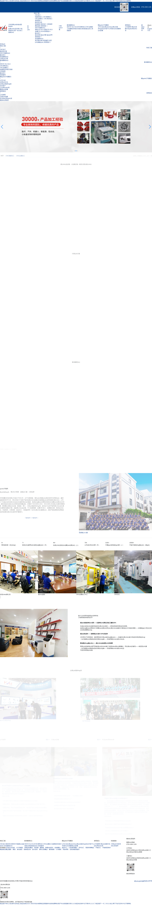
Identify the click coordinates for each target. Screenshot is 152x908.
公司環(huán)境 (113, 28)
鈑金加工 (89, 28)
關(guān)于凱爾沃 (103, 25)
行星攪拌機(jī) (73, 847)
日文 (148, 30)
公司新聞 (128, 27)
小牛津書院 (19, 847)
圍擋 (14, 849)
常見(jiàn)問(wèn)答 (6, 98)
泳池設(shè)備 (10, 847)
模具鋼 (36, 847)
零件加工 (81, 847)
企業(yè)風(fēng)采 (6, 84)
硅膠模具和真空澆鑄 (74, 28)
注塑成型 (49, 24)
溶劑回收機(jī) (28, 847)
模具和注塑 (3, 51)
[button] (74, 150)
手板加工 (98, 847)
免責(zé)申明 (148, 881)
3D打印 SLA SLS (72, 27)
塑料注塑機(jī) (43, 849)
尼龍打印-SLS (48, 29)
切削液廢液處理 (74, 849)
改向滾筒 (35, 849)
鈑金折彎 (49, 35)
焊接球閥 (65, 849)
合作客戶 (105, 28)
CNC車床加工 (48, 18)
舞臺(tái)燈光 (49, 847)
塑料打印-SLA (39, 29)
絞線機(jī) (57, 847)
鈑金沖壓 (44, 35)
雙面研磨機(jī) (90, 847)
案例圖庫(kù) (71, 25)
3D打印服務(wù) (5, 53)
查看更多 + (38, 20)
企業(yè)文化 (107, 27)
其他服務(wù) (4, 56)
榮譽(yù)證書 (4, 89)
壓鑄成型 (38, 26)
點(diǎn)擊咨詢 (5, 884)
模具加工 (44, 24)
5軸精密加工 (39, 17)
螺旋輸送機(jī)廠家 (5, 849)
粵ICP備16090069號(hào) (24, 881)
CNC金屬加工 (39, 18)
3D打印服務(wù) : (40, 27)
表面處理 (46, 40)
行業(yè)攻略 (4, 96)
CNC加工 (3, 49)
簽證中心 (64, 847)
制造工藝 (36, 13)
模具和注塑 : (39, 22)
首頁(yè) (28, 27)
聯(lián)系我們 (142, 27)
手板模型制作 (106, 847)
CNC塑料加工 (81, 27)
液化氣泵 (19, 849)
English (149, 28)
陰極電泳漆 (27, 849)
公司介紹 (100, 27)
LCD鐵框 (58, 849)
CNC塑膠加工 (47, 17)
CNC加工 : (38, 15)
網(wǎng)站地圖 (139, 881)
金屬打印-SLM (39, 31)
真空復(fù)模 (39, 40)
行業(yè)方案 (61, 27)
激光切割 (38, 35)
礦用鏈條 (51, 849)
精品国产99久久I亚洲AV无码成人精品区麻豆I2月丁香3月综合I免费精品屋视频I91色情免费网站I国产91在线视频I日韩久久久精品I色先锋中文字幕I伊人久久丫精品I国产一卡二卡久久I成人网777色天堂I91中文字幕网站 (65, 1)
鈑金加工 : (38, 33)
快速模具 (38, 24)
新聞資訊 (128, 25)
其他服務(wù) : (39, 38)
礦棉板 (42, 847)
